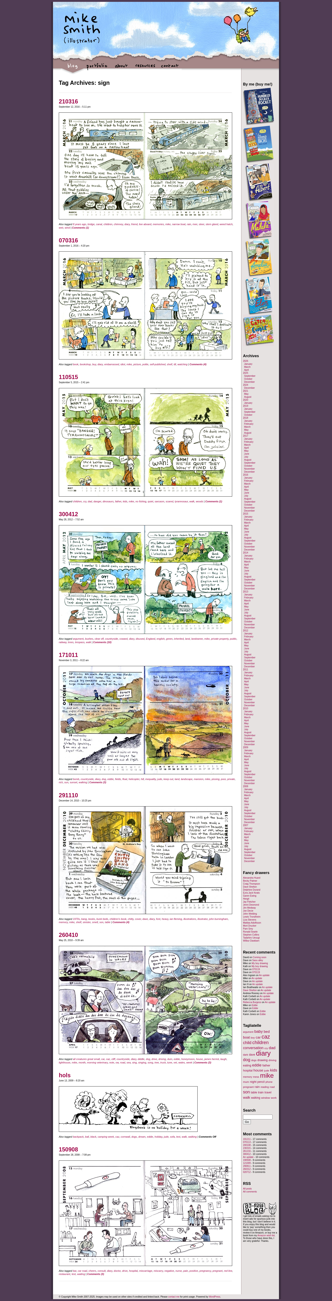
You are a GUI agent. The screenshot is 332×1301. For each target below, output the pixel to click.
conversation (253, 1048)
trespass (80, 642)
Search (249, 1110)
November (249, 469)
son (101, 922)
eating (247, 1065)
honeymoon (188, 1059)
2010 (245, 708)
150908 (68, 1149)
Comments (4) (198, 364)
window (265, 1097)
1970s (76, 919)
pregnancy (205, 1270)
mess (256, 1076)
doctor (117, 1270)
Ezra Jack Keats (251, 893)
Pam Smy (248, 928)
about (121, 68)
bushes (89, 638)
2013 (245, 591)
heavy (165, 919)
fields (118, 779)
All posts (247, 1188)
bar (74, 1270)
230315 (247, 1148)
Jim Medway (249, 908)
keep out (168, 779)
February (248, 424)
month (82, 1062)
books (91, 919)
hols (65, 1075)
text (178, 1136)
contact (169, 68)
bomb (76, 779)
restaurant (64, 1274)
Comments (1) (80, 227)
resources (145, 68)
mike (168, 224)
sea (129, 1062)
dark (245, 1054)
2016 (245, 475)
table (107, 922)
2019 (245, 406)
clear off (99, 638)
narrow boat (178, 224)
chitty (130, 919)
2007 (245, 825)
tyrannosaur (181, 501)
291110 (68, 795)
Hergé (246, 899)
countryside (111, 638)
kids (125, 501)
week (189, 1062)
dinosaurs (108, 501)
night (253, 1081)
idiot (123, 364)
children (108, 224)
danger (97, 501)
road (122, 1062)
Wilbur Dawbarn (251, 940)
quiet (150, 501)
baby (258, 1031)
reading (265, 1087)
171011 (68, 655)
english (161, 638)
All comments (250, 1191)
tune (169, 1062)
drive (154, 1059)
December (249, 382)
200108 (247, 1145)
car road (82, 1270)
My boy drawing (260, 963)
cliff (113, 1059)
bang (84, 919)
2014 (245, 552)
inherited (179, 638)
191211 (247, 1139)
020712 (247, 1172)
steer (201, 224)
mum (246, 1081)
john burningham (218, 919)
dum (169, 1059)
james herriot (211, 1059)
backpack (78, 1136)
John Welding (250, 913)
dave (145, 919)
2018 (245, 418)
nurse (178, 1270)
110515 (68, 377)
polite (145, 364)
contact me (173, 1296)
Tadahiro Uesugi (251, 937)
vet (175, 1062)
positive (194, 1270)
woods (199, 501)
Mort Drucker (249, 925)
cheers (92, 1270)
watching (182, 364)
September (249, 376)
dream (141, 1136)
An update (264, 975)
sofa (172, 1136)
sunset (73, 782)
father (118, 501)
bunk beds (102, 919)
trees (71, 642)
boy (253, 1037)
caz (108, 1059)
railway (62, 642)
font (158, 919)
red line (228, 1270)
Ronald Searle (250, 931)
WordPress (214, 1296)
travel (267, 1092)
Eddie (255, 1005)
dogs (134, 1136)
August (247, 397)
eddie (110, 779)
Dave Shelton (250, 887)
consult (102, 1270)
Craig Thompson (251, 884)
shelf (169, 364)
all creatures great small (86, 1059)
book (75, 364)
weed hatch (226, 224)
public (233, 638)
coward (123, 638)
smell (95, 922)
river (195, 224)
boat (246, 1037)
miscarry (158, 1270)
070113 (247, 1142)
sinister (87, 922)
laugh (223, 1059)
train (261, 1092)
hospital (133, 1270)
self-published (158, 364)
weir (61, 227)
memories (158, 224)
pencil (260, 1081)
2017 (245, 436)
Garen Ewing (249, 896)
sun (66, 782)
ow (117, 1062)
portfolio (97, 68)
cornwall (125, 1136)
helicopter (134, 779)
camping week (106, 1136)
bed (267, 1031)
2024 (245, 385)
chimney (118, 224)
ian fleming (176, 919)
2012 (245, 630)
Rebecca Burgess (252, 1002)
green (169, 638)
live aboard (145, 224)
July (246, 457)
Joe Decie (248, 911)
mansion (199, 779)
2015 (245, 513)
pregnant (217, 1270)
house (199, 1059)
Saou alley (257, 960)
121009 (247, 1163)
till (175, 364)
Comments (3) (97, 782)
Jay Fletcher (249, 902)
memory (63, 922)
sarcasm (159, 501)
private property (219, 638)
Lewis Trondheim (252, 916)
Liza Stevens (249, 919)
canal (99, 224)
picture (137, 364)
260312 (247, 1169)
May (246, 394)
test (74, 1274)
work (274, 1097)
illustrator (203, 919)
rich (61, 782)
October (248, 379)
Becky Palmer (250, 881)
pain (185, 1270)
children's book (118, 919)
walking (83, 782)
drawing (262, 1060)
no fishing (141, 501)
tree (156, 1062)
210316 (68, 101)
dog (104, 779)
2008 (245, 786)
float (124, 779)
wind (67, 227)
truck (163, 1062)
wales (181, 1062)
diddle (141, 1059)
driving (162, 1059)
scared (169, 501)
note (111, 1062)
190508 (247, 1160)
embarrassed (111, 364)
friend (134, 224)
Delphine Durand (251, 890)
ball (87, 1136)
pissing (215, 779)
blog (73, 68)
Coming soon (259, 957)
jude (159, 779)
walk (191, 501)
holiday (158, 1136)
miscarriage (145, 1270)
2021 (245, 391)
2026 (245, 361)
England (150, 638)
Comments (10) (102, 642)
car (103, 1059)
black (93, 1136)
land (187, 638)
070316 (68, 240)
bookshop (85, 364)
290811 (247, 1166)
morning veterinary (97, 1062)
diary (127, 224)
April (246, 370)
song (150, 1062)
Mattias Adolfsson (252, 922)
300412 (68, 514)
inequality (150, 779)
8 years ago (79, 224)
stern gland (212, 224)
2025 (245, 373)
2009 (245, 747)
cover (138, 919)
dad (90, 501)
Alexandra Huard (251, 878)
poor (223, 779)
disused (140, 638)
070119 (256, 969)
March (247, 367)
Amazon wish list (266, 1235)
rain (189, 224)
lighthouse (64, 1062)
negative (169, 1270)
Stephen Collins (251, 934)
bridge (91, 224)
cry (84, 501)
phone (269, 1081)
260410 (68, 935)
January (248, 364)
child (247, 1042)
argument (78, 638)
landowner (197, 638)
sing (134, 1062)
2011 (245, 669)
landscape (186, 779)
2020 (245, 400)
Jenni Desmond (251, 905)
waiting (81, 1274)
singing (142, 1062)
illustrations (189, 919)
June (246, 454)
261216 (247, 1151)
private (231, 779)
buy (94, 364)
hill (142, 779)
